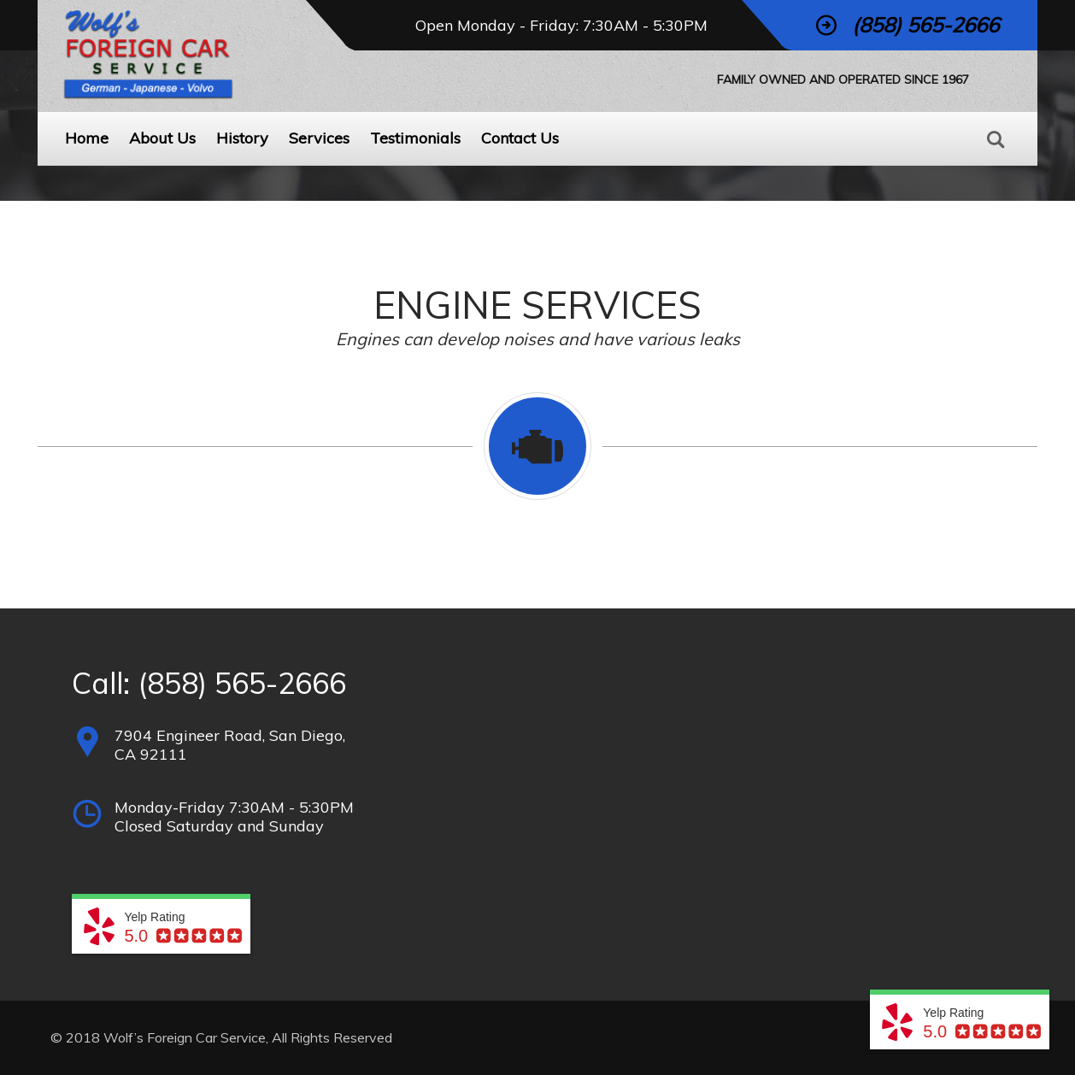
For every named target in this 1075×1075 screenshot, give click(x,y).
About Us (162, 138)
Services (319, 138)
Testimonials (415, 138)
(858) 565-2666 (242, 683)
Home (87, 138)
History (242, 138)
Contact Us (520, 138)
